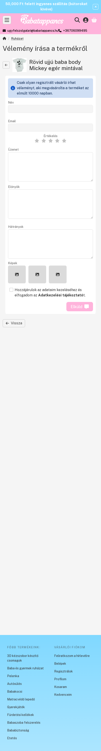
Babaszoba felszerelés (23, 722)
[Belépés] (85, 20)
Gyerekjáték (16, 707)
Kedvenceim (63, 694)
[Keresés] (77, 20)
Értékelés (50, 136)
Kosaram (60, 687)
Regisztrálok (63, 671)
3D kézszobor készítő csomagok (22, 658)
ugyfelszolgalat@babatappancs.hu (32, 30)
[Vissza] (6, 65)
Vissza (14, 323)
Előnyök (14, 187)
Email (12, 121)
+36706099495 (75, 30)
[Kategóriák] (7, 20)
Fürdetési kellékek (20, 715)
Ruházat (17, 38)
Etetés (12, 738)
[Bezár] (95, 7)
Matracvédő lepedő (21, 699)
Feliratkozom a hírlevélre (72, 656)
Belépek (60, 663)
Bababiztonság (18, 730)
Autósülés (14, 684)
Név (11, 102)
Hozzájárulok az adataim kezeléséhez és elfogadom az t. (50, 292)
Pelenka (13, 676)
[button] (17, 274)
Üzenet (13, 149)
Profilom (60, 679)
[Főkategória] (4, 39)
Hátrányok (16, 227)
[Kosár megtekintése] (94, 20)
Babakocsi (14, 691)
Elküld (80, 306)
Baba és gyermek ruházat (25, 668)
